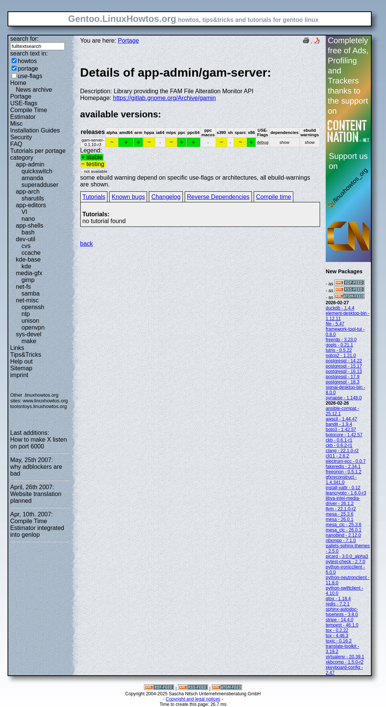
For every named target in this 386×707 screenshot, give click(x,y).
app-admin (30, 164)
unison (30, 320)
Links (17, 348)
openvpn (32, 327)
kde (26, 266)
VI (24, 212)
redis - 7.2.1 (337, 604)
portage (28, 68)
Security (21, 137)
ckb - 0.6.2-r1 (339, 445)
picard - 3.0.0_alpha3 (347, 556)
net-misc (27, 300)
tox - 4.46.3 (337, 635)
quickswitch (36, 171)
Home (18, 83)
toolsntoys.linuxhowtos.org (38, 406)
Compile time (273, 197)
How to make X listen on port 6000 (38, 443)
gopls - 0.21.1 (339, 345)
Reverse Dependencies (218, 197)
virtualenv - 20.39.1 (345, 656)
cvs (26, 246)
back (86, 243)
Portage (20, 96)
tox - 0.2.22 (337, 630)
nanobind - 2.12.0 (343, 535)
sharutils (32, 198)
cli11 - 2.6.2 (337, 456)
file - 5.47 (335, 324)
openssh (32, 307)
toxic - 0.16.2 (339, 641)
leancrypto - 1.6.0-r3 (346, 493)
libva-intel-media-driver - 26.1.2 (343, 501)
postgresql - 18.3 (342, 382)
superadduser (39, 185)
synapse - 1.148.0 (343, 397)
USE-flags (23, 103)
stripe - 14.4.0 (339, 619)
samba (30, 293)
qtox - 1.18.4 (338, 598)
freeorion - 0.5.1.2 (343, 471)
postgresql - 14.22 (344, 361)
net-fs (23, 286)
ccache (31, 253)
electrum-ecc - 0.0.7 (346, 461)
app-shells (29, 225)
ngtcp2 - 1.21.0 (341, 355)
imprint (19, 375)
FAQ (16, 144)
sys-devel (28, 334)
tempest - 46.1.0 (342, 625)
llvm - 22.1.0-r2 (341, 508)
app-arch (28, 191)
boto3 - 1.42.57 (341, 429)
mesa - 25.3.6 (339, 514)
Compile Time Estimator (28, 113)
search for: (24, 38)
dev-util (25, 239)
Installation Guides (35, 130)
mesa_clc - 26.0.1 (343, 530)
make (28, 341)
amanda (32, 178)
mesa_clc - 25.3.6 (343, 524)
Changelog (165, 197)
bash (28, 232)
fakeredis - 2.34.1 (343, 466)
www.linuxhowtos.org (45, 401)
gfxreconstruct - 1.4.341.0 (341, 479)
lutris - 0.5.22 (339, 350)
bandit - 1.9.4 (339, 424)
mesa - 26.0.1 (339, 519)
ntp (25, 314)
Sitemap (21, 368)
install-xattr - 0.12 (343, 487)
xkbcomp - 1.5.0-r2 (344, 662)
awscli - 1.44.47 (341, 419)
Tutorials (94, 197)
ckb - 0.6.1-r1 (339, 440)
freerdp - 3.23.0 (341, 339)
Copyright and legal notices (193, 699)
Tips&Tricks (25, 354)
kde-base (28, 259)
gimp (28, 280)
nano (28, 219)
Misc (16, 123)
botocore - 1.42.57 (344, 434)
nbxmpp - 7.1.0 (341, 540)
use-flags (30, 76)
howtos (27, 61)
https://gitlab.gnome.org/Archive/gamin (164, 98)
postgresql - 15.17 (344, 366)
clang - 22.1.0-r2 (342, 450)
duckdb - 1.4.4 (340, 308)
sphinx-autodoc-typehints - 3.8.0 (342, 612)
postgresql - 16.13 (344, 371)
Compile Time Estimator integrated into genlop (37, 528)
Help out (21, 361)
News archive (34, 89)
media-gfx (29, 273)
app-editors (31, 205)
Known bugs (128, 197)
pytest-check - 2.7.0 (345, 561)
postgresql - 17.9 (342, 376)
